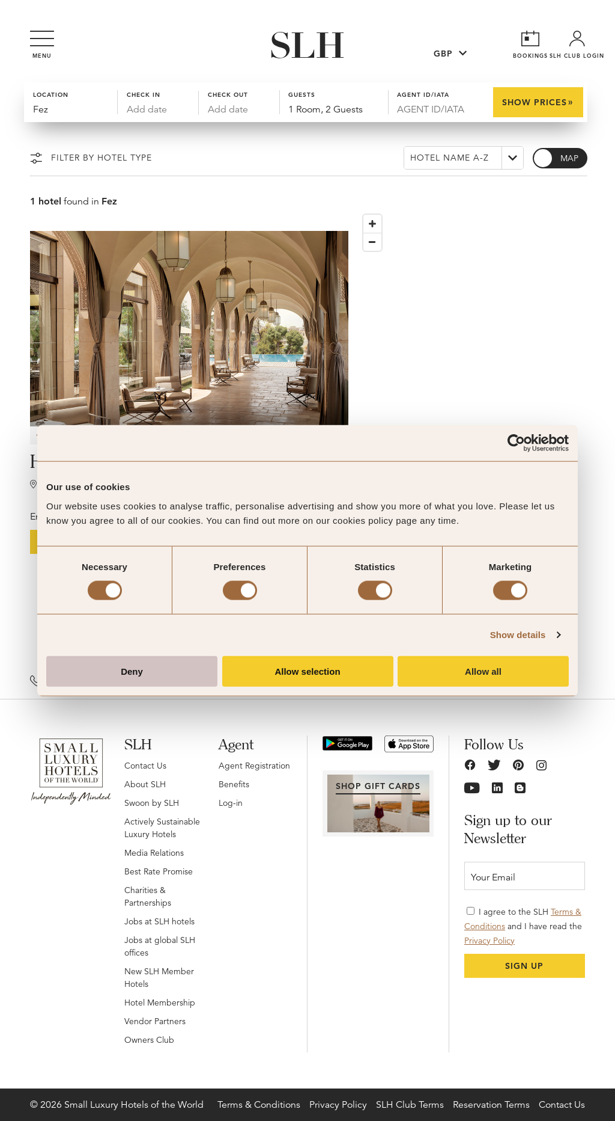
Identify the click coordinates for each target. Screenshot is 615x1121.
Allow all (483, 671)
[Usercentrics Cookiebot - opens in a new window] (516, 443)
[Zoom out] (372, 242)
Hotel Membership (159, 1002)
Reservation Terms (491, 1105)
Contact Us (145, 765)
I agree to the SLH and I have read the (523, 926)
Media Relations (154, 852)
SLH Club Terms (410, 1105)
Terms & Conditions (258, 1105)
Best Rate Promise (158, 871)
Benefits (234, 784)
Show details (518, 635)
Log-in (231, 802)
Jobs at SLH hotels (159, 921)
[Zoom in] (372, 224)
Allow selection (307, 671)
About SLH (145, 784)
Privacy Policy (489, 940)
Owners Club (149, 1039)
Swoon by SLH (151, 802)
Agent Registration (254, 765)
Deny (132, 671)
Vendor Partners (155, 1021)
